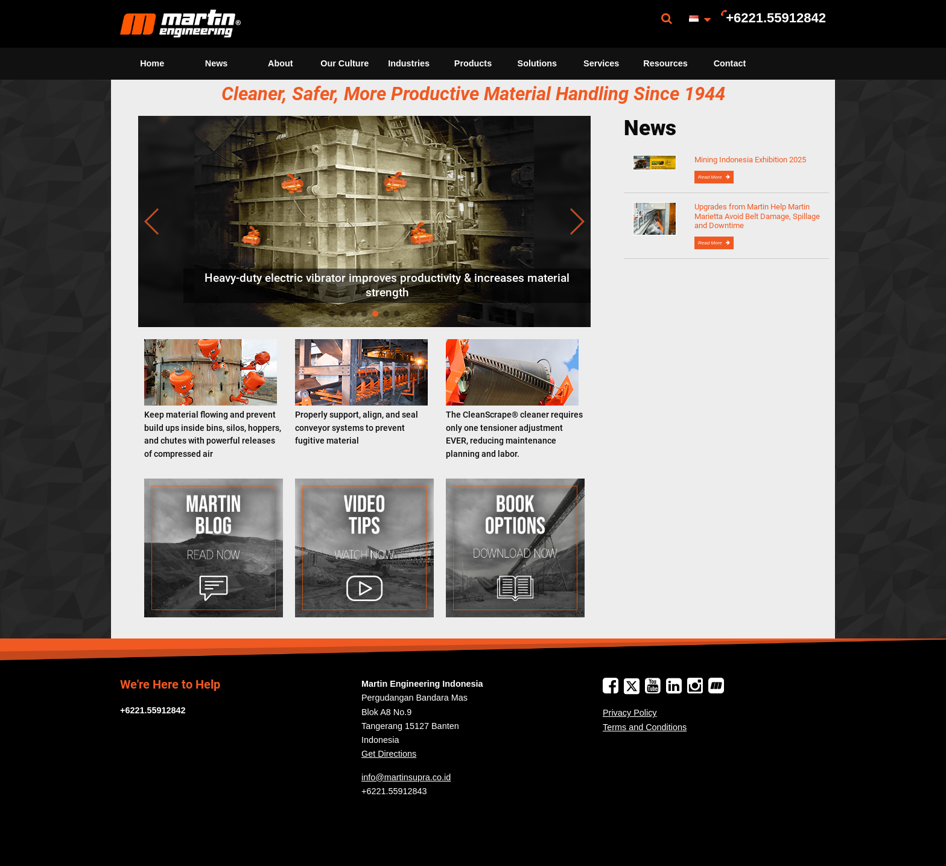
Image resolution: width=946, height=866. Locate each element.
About (280, 63)
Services (601, 63)
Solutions (537, 63)
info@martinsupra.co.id (406, 777)
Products (473, 63)
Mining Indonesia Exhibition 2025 (750, 159)
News (216, 63)
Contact (730, 63)
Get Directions (388, 754)
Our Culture (344, 63)
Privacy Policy (630, 713)
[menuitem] (180, 24)
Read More (710, 177)
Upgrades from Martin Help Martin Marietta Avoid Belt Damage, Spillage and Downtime (757, 216)
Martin (180, 24)
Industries (409, 63)
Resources (665, 63)
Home (152, 63)
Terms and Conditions (645, 727)
